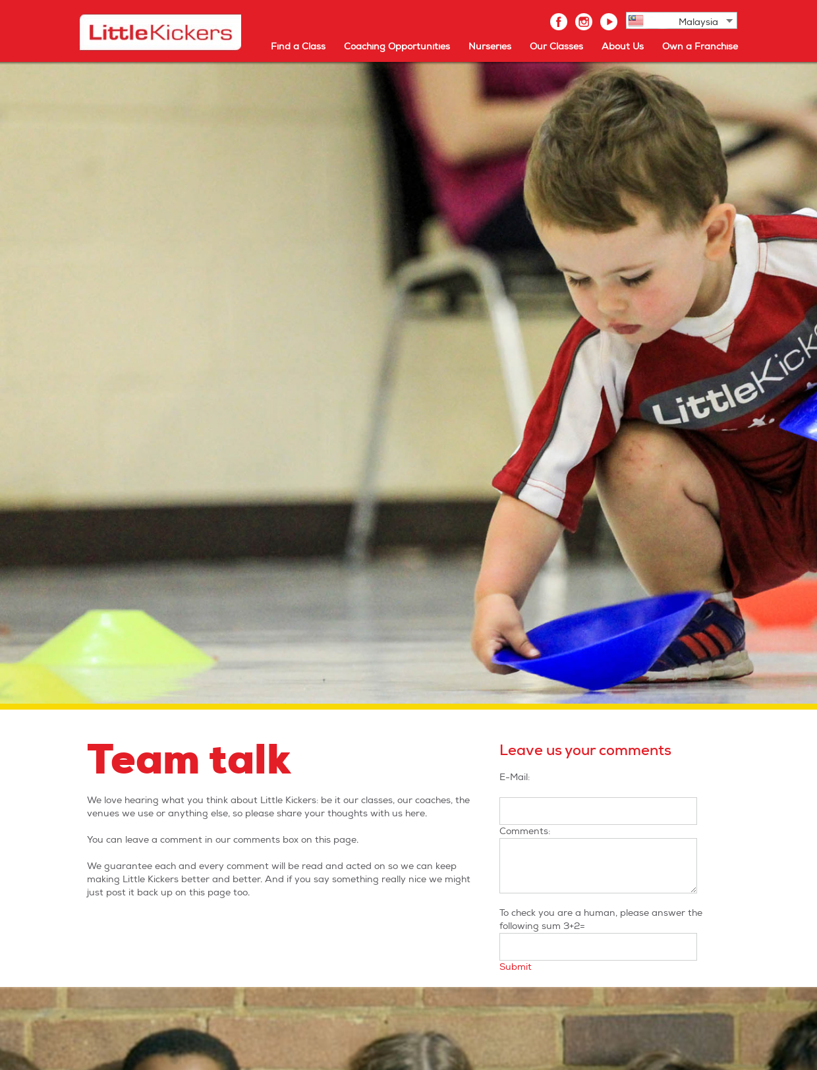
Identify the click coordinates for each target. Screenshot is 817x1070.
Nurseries (489, 46)
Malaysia (698, 22)
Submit (515, 966)
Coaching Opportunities (397, 46)
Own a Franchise (700, 46)
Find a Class (298, 46)
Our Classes (556, 46)
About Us (623, 46)
